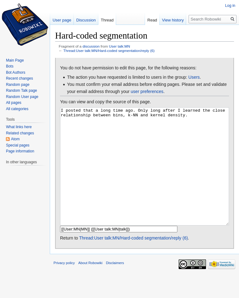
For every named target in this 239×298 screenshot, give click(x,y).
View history (173, 20)
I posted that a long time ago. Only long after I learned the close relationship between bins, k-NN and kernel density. (144, 178)
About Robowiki (90, 286)
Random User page (22, 97)
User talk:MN (119, 46)
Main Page (15, 60)
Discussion (86, 20)
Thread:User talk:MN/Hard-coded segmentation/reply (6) (109, 51)
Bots (9, 66)
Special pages (17, 145)
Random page (17, 84)
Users (194, 77)
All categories (17, 109)
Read (152, 20)
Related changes (20, 133)
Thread (107, 20)
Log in (230, 5)
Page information (20, 151)
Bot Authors (15, 72)
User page (62, 20)
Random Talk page (21, 90)
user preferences (147, 91)
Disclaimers (115, 286)
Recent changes (19, 78)
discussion (91, 46)
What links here (19, 127)
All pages (13, 102)
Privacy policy (64, 286)
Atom (15, 139)
